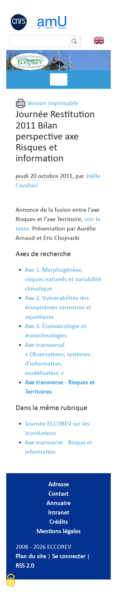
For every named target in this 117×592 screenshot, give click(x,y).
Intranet (58, 512)
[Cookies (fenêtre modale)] (11, 581)
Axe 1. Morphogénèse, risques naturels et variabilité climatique (63, 279)
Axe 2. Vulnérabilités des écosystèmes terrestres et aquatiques (58, 307)
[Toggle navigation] (58, 79)
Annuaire (58, 503)
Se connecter (68, 556)
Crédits (58, 521)
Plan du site (31, 556)
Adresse (58, 484)
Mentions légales (58, 531)
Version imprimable (47, 103)
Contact (58, 493)
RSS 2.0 (25, 565)
